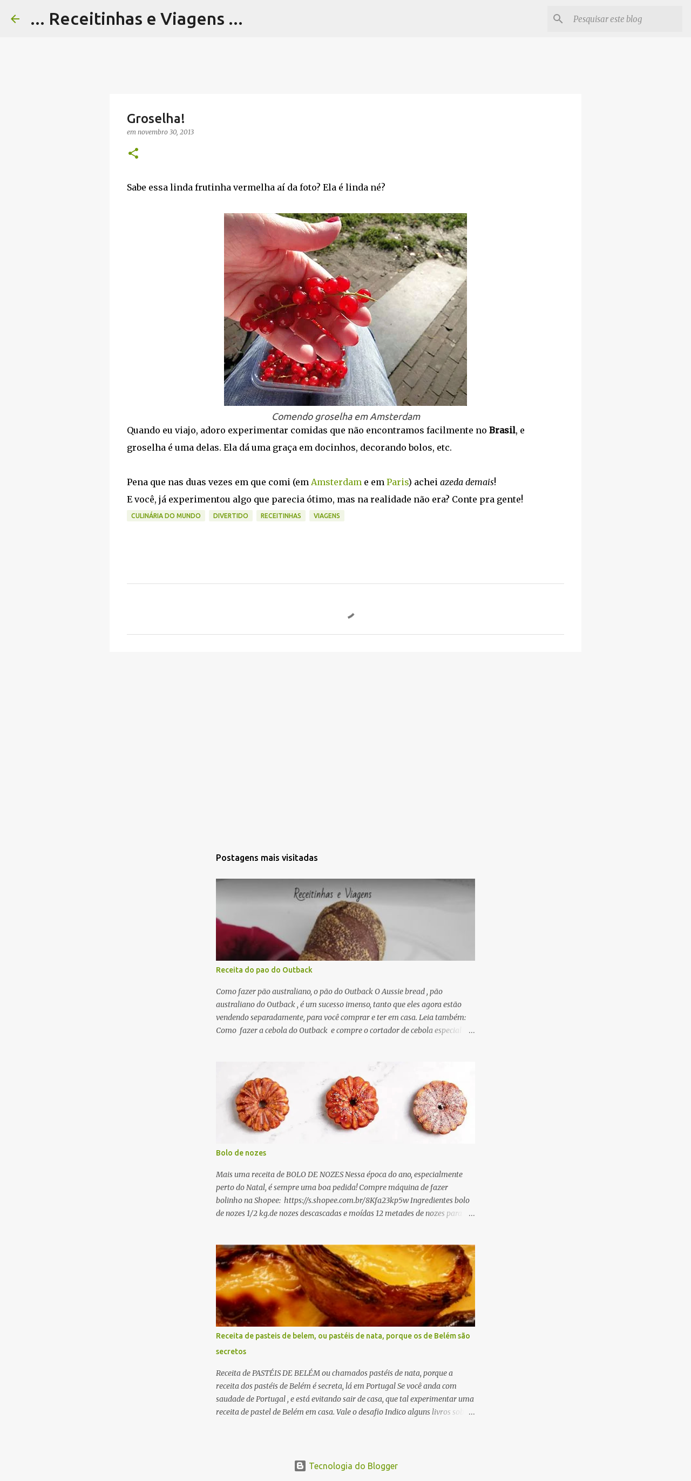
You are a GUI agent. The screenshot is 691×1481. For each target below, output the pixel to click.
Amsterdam (337, 482)
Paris (397, 482)
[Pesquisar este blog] (625, 19)
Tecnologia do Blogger (346, 1466)
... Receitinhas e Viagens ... (136, 18)
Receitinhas (281, 515)
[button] (133, 154)
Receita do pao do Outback (264, 970)
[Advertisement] (345, 743)
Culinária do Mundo (166, 515)
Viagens (327, 515)
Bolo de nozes (241, 1153)
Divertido (230, 515)
